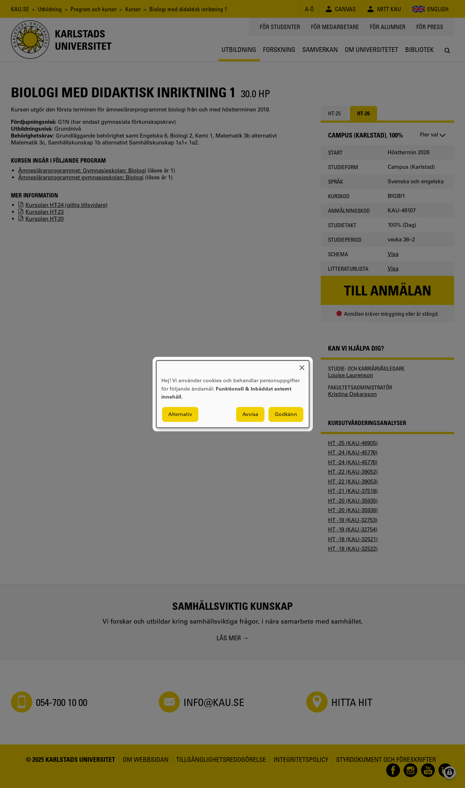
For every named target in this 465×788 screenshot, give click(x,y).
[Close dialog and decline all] (302, 364)
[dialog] (232, 394)
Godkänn (286, 414)
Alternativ (180, 414)
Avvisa (250, 414)
